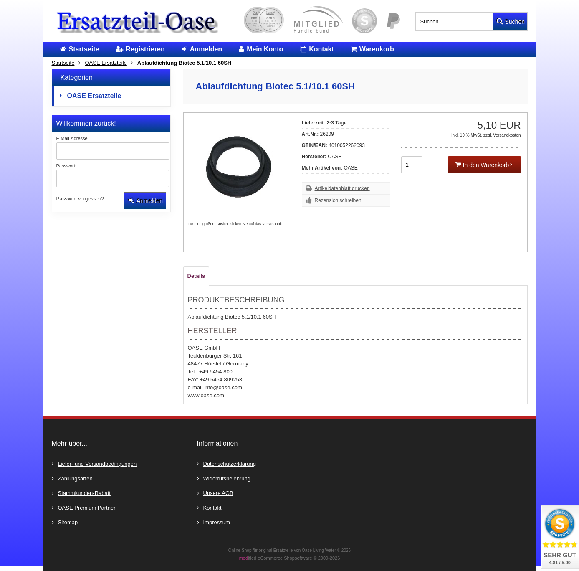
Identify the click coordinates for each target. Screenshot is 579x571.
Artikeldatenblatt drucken (342, 188)
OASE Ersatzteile (94, 95)
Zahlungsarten (72, 478)
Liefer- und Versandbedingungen (94, 463)
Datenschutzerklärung (226, 463)
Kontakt (209, 507)
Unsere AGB (215, 492)
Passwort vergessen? (80, 199)
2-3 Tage (337, 123)
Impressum (213, 521)
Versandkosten (507, 135)
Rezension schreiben (338, 200)
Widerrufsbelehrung (223, 478)
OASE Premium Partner (84, 507)
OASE (350, 168)
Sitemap (65, 521)
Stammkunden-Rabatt (81, 492)
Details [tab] (196, 276)
